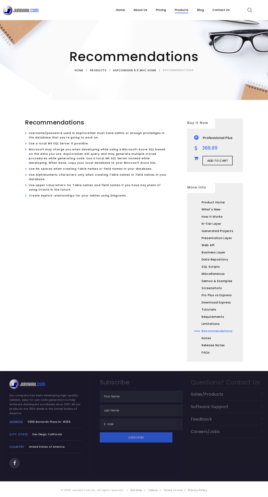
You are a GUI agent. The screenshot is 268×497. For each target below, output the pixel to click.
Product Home (213, 202)
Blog (200, 10)
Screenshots (212, 288)
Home (120, 10)
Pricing (161, 10)
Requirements (213, 317)
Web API (208, 245)
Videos (153, 493)
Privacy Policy (197, 493)
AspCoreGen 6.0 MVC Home (134, 70)
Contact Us (221, 10)
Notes (206, 338)
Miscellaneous (213, 274)
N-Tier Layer (211, 224)
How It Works (212, 217)
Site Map (136, 493)
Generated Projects (217, 231)
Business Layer (213, 252)
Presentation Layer (217, 238)
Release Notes (213, 345)
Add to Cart (217, 161)
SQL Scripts (211, 267)
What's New (211, 209)
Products (181, 10)
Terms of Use (172, 493)
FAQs (206, 352)
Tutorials (209, 309)
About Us (140, 10)
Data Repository (215, 259)
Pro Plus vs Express (217, 295)
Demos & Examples (217, 281)
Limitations (211, 324)
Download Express (216, 302)
